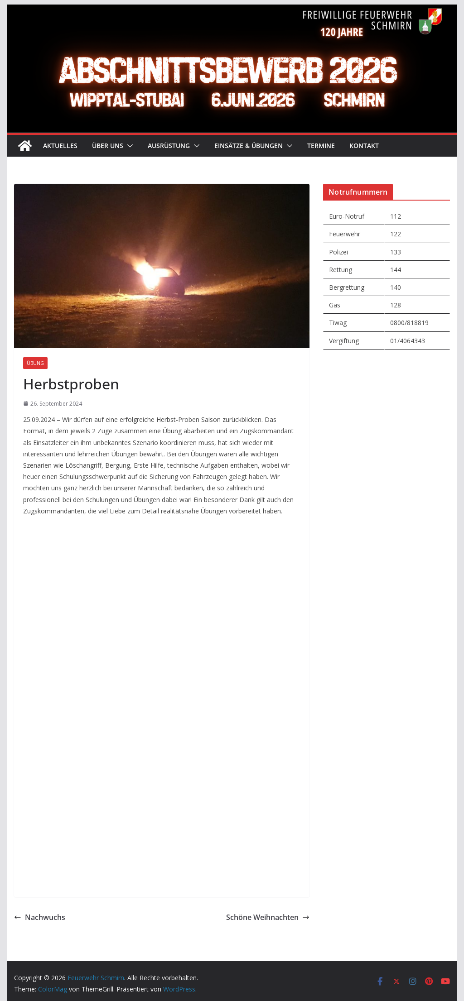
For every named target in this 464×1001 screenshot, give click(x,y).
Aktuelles (60, 145)
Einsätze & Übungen (248, 145)
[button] (128, 145)
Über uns (107, 145)
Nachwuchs (39, 917)
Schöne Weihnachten (267, 917)
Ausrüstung (169, 145)
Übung (35, 363)
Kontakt (364, 145)
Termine (321, 145)
